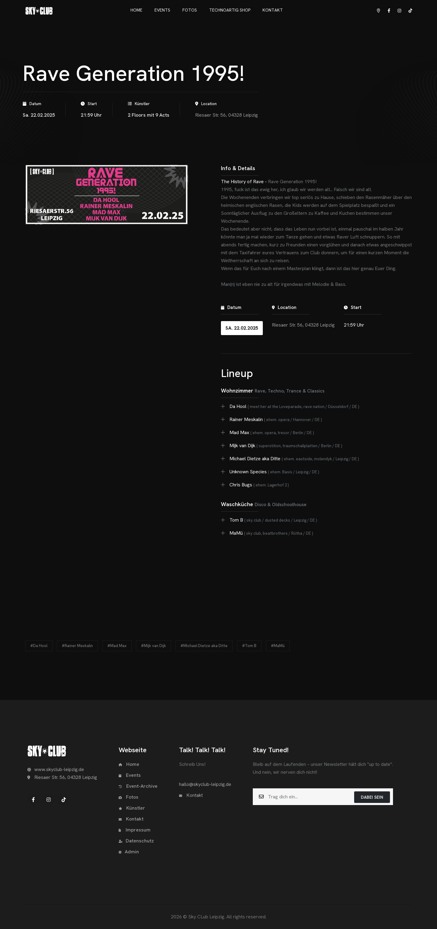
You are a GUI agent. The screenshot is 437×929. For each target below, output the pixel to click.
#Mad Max (117, 645)
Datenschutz (136, 841)
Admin (129, 851)
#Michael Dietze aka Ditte (204, 645)
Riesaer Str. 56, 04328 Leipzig (226, 115)
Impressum (135, 830)
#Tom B (249, 645)
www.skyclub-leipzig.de (55, 769)
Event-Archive (138, 786)
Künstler (132, 808)
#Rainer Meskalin (77, 645)
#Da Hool (38, 645)
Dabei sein (372, 797)
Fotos (128, 797)
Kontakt (131, 819)
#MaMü (278, 645)
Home (129, 764)
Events (130, 775)
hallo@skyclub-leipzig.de (205, 784)
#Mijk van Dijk (153, 645)
